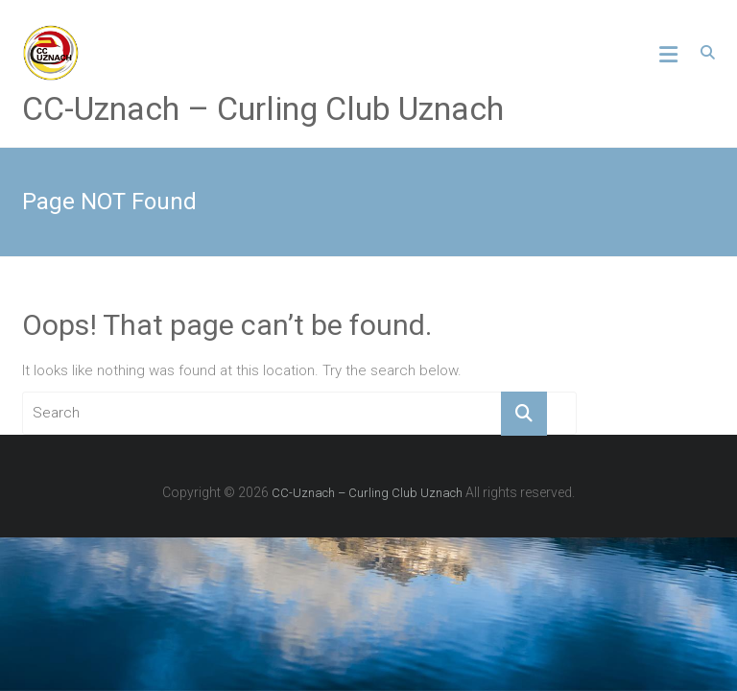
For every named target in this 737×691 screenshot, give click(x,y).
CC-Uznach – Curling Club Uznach (263, 108)
